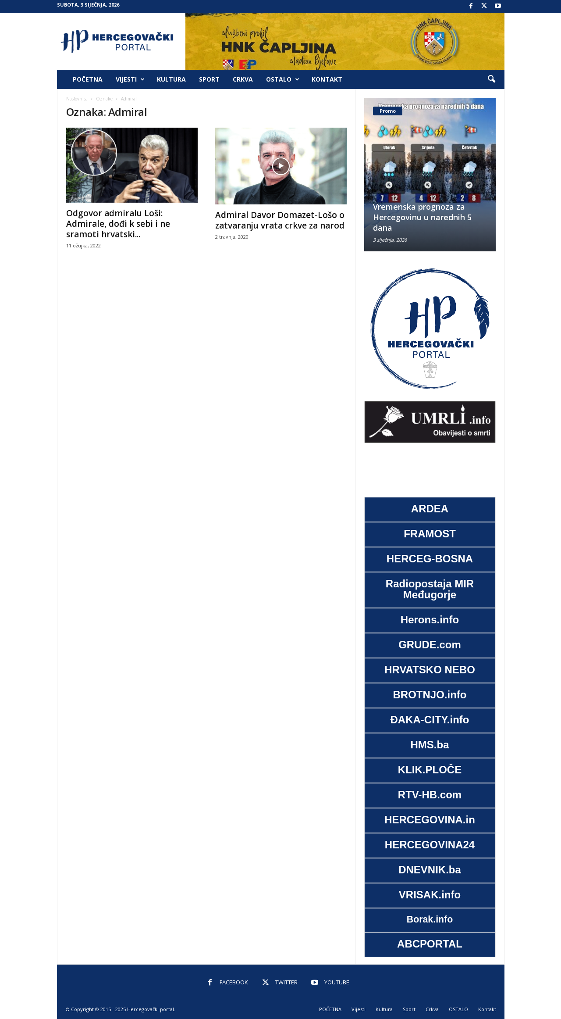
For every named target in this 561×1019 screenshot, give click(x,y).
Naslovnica (77, 99)
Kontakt (327, 79)
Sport (209, 79)
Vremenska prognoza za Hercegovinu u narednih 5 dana (422, 217)
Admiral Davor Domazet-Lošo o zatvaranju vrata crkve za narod (279, 220)
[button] (491, 79)
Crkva (243, 79)
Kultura (171, 79)
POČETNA (88, 79)
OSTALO (282, 79)
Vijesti (130, 79)
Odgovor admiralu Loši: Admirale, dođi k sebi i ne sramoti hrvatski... (118, 223)
